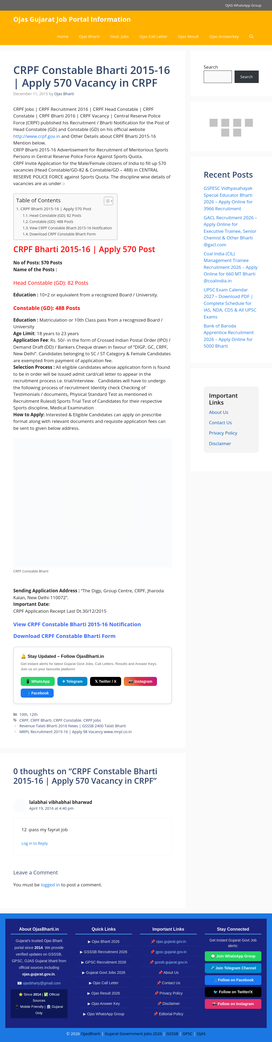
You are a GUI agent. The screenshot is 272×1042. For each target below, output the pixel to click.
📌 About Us (168, 972)
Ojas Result (188, 36)
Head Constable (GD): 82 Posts (55, 215)
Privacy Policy (223, 433)
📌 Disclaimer (168, 1003)
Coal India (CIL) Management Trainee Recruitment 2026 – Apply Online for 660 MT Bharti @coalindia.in (231, 267)
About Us (218, 412)
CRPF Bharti (41, 720)
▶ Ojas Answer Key (104, 1003)
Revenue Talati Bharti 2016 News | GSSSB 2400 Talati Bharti (72, 725)
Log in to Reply (35, 843)
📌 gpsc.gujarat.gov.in (168, 952)
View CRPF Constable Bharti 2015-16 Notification (70, 227)
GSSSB (172, 1033)
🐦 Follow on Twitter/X (233, 992)
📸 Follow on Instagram (233, 1004)
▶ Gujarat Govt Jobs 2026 (103, 972)
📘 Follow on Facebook (233, 980)
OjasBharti (90, 1033)
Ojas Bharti (89, 36)
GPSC (187, 1033)
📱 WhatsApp (38, 681)
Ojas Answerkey (224, 36)
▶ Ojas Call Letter (103, 983)
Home (62, 36)
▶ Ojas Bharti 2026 (104, 941)
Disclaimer (220, 443)
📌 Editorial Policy (168, 1014)
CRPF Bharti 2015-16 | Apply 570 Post (55, 208)
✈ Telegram (72, 681)
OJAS (201, 1033)
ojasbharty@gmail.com (42, 983)
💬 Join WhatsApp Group (233, 956)
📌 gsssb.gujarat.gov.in (168, 962)
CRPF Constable (67, 720)
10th (23, 714)
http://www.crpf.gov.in (36, 136)
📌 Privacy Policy (168, 993)
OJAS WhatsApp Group (243, 5)
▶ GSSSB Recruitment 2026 (103, 952)
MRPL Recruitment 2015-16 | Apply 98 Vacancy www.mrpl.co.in (75, 731)
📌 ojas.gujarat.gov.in (168, 941)
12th (33, 714)
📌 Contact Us (168, 983)
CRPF (23, 720)
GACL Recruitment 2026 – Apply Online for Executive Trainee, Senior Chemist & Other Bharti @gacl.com (230, 231)
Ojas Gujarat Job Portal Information (72, 19)
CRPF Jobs (92, 720)
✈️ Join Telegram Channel (233, 968)
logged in (50, 885)
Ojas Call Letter (153, 36)
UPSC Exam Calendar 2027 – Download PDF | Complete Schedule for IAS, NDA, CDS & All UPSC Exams (230, 303)
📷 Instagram (140, 681)
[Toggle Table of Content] (106, 200)
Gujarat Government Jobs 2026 (133, 1033)
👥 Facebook (37, 693)
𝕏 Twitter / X (105, 681)
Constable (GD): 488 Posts (51, 221)
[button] (251, 36)
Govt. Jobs (119, 36)
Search (211, 67)
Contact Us (220, 422)
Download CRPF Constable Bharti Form (62, 234)
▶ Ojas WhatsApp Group (103, 1014)
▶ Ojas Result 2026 (103, 993)
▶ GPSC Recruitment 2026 (103, 962)
